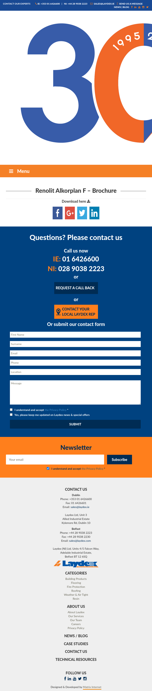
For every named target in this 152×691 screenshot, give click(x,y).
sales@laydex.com (80, 540)
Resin (76, 598)
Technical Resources (75, 659)
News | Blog (121, 7)
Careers (76, 624)
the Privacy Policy (55, 410)
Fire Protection (76, 586)
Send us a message (130, 3)
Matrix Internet (92, 687)
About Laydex (76, 612)
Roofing (76, 590)
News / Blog (76, 636)
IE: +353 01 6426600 (47, 3)
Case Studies (76, 644)
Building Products (76, 578)
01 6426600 (76, 259)
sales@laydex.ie (102, 3)
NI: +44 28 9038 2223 (75, 3)
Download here (76, 201)
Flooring (76, 582)
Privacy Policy (76, 628)
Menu (18, 171)
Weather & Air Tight (76, 594)
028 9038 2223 (76, 268)
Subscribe (119, 459)
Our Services (76, 616)
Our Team (76, 620)
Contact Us (76, 651)
